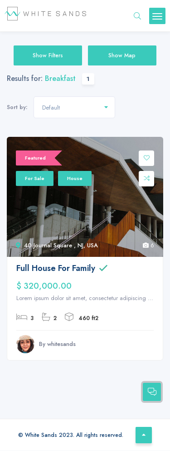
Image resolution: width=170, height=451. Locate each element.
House (75, 178)
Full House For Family (55, 268)
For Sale (34, 178)
